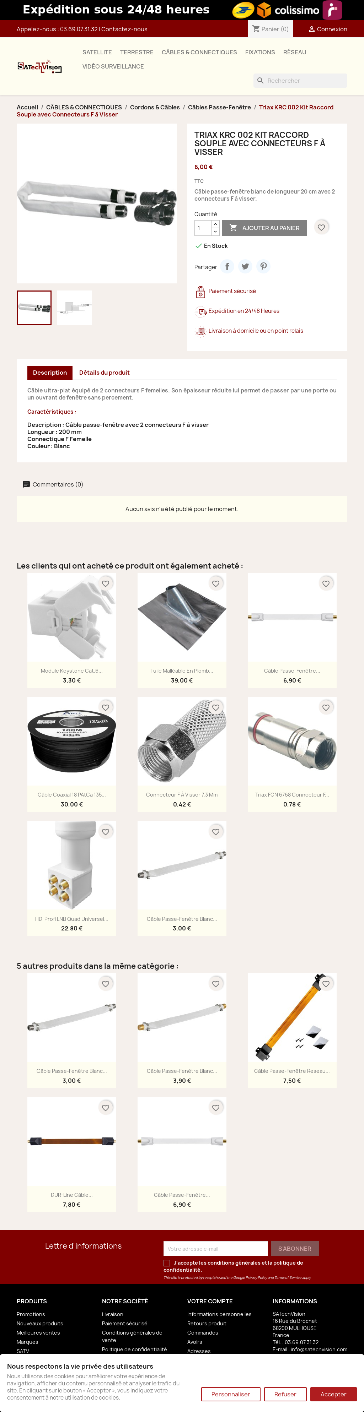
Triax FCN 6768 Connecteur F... (292, 794)
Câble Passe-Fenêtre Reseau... (292, 1071)
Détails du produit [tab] (104, 372)
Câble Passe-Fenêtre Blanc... (182, 919)
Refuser (285, 1394)
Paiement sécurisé (125, 1323)
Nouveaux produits (40, 1323)
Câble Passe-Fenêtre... (292, 670)
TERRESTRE (137, 52)
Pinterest (263, 266)
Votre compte (210, 1301)
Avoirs (194, 1341)
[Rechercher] (300, 81)
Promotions (31, 1314)
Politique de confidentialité (134, 1349)
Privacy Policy (256, 1277)
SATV (23, 1351)
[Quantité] (203, 228)
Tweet (245, 266)
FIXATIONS (260, 52)
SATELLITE (97, 52)
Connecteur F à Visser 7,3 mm (182, 794)
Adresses (199, 1351)
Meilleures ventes (38, 1332)
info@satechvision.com (319, 1349)
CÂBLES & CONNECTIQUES (199, 52)
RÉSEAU (294, 52)
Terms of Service (287, 1277)
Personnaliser (231, 1394)
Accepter (334, 1394)
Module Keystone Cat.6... (72, 670)
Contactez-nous (124, 29)
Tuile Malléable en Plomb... (181, 670)
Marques (27, 1341)
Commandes (202, 1332)
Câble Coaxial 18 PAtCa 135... (72, 794)
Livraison (112, 1314)
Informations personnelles (219, 1314)
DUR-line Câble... (72, 1194)
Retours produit (206, 1323)
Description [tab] (50, 372)
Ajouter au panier (264, 228)
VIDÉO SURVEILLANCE (113, 66)
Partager (227, 266)
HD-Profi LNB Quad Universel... (71, 919)
